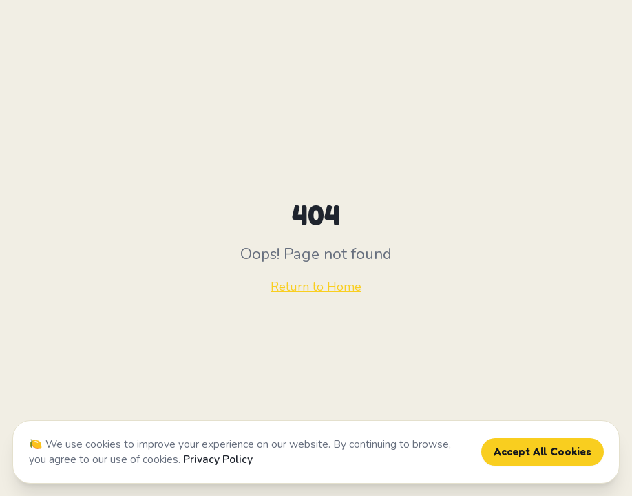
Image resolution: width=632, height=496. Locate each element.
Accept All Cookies (542, 451)
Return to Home (316, 286)
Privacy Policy (218, 459)
